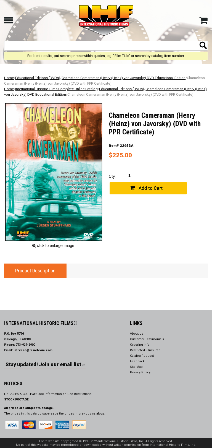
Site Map (136, 367)
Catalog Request (142, 356)
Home (9, 78)
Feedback (137, 361)
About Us (136, 333)
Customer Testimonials (147, 339)
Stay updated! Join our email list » (45, 364)
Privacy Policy (140, 372)
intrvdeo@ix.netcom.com (33, 350)
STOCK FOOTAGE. (17, 399)
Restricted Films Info (145, 350)
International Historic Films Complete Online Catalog (56, 89)
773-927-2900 (25, 345)
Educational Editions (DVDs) (37, 78)
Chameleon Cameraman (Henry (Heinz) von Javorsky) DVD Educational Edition (124, 78)
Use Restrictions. (79, 394)
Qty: (112, 176)
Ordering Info (140, 345)
